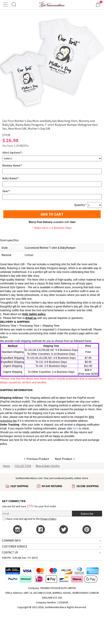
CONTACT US (10, 552)
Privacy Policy (48, 518)
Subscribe (87, 513)
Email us (31, 317)
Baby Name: (10, 178)
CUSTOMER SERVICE (14, 546)
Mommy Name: (12, 165)
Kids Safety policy (34, 314)
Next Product (65, 459)
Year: (6, 191)
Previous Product (36, 459)
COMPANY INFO (11, 540)
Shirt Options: (12, 152)
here (16, 439)
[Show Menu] (6, 4)
